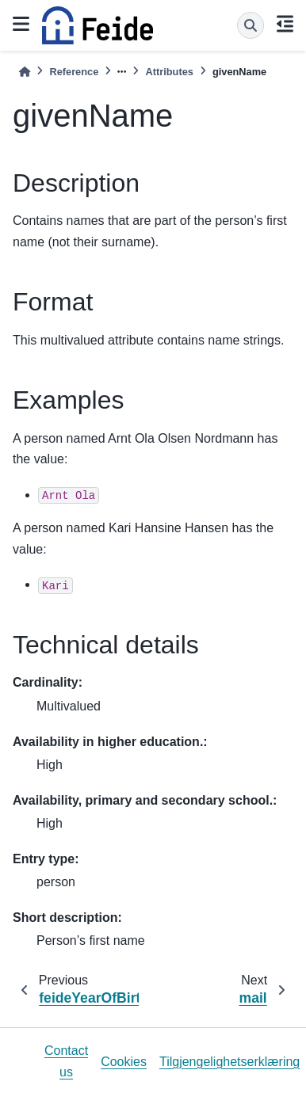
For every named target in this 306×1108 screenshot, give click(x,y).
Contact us (66, 1061)
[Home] (24, 71)
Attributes (169, 72)
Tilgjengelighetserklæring (229, 1061)
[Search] (250, 25)
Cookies (124, 1061)
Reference (73, 72)
